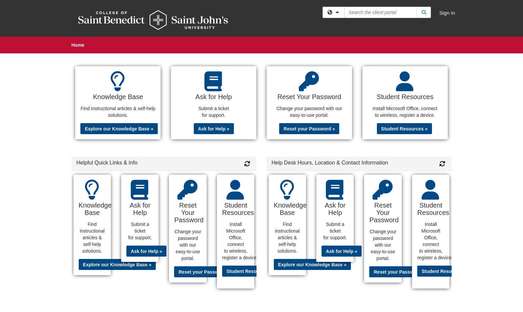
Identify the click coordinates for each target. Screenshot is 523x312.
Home (77, 45)
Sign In (447, 13)
